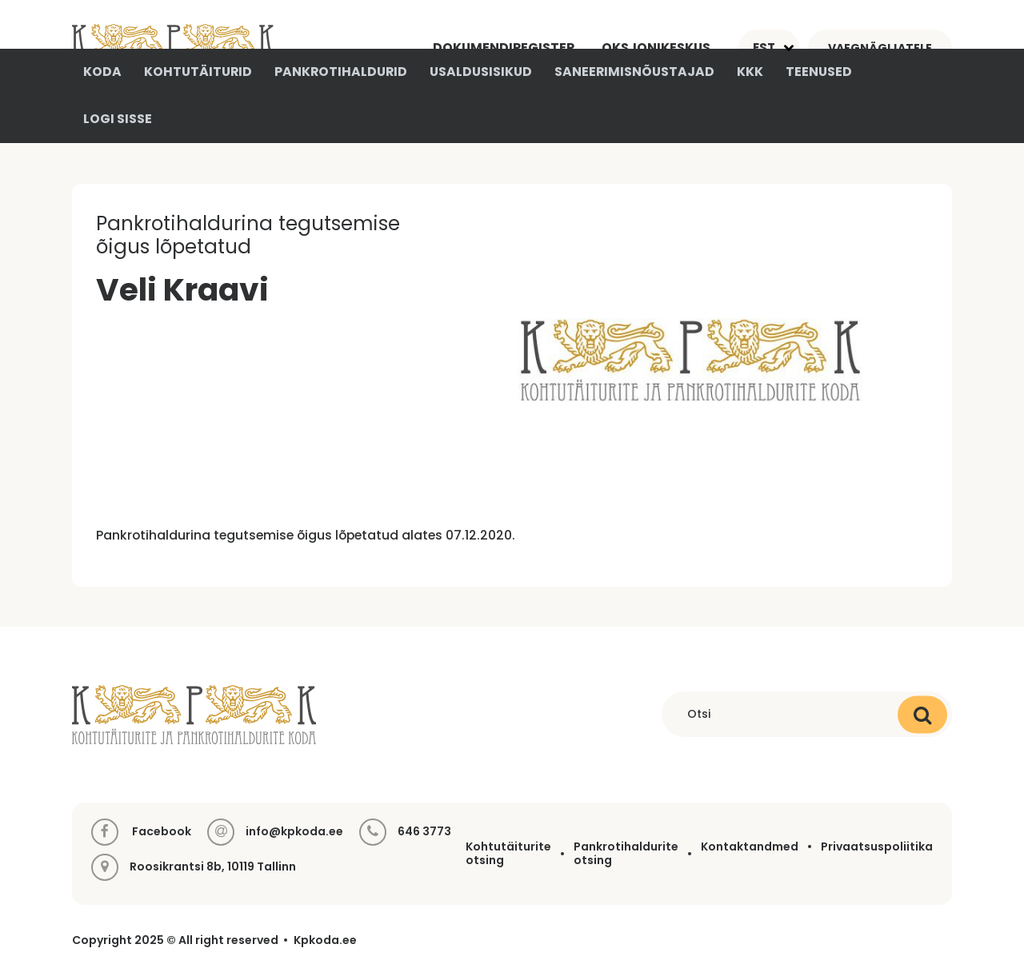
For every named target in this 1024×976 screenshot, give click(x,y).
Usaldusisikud (481, 71)
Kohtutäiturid (198, 71)
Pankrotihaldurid (340, 71)
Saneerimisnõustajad (634, 71)
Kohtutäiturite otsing (508, 853)
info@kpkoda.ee (294, 832)
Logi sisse (117, 119)
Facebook (141, 832)
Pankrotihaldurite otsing (626, 853)
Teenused (819, 71)
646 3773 (424, 832)
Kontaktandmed (749, 846)
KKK (750, 71)
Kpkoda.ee (325, 940)
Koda (102, 71)
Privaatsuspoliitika (877, 846)
